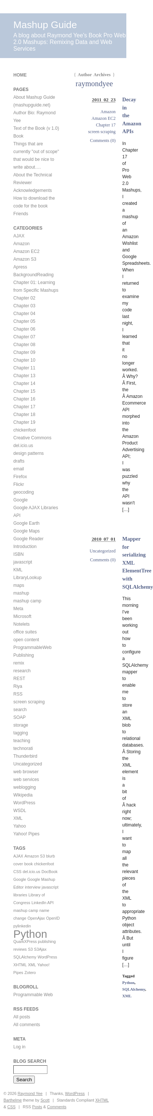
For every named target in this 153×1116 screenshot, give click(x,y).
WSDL (19, 810)
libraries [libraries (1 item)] (20, 895)
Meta (18, 608)
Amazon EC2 (104, 118)
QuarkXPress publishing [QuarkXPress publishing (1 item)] (34, 941)
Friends (20, 213)
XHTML (102, 1100)
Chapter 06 (24, 329)
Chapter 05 (24, 321)
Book (18, 136)
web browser (26, 771)
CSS (11, 1107)
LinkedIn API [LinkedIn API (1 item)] (42, 902)
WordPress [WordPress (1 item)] (47, 957)
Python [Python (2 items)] (30, 934)
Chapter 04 (24, 313)
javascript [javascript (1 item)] (50, 887)
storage (20, 725)
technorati (23, 748)
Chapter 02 (24, 298)
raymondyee (94, 84)
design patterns (28, 453)
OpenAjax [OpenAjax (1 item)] (36, 918)
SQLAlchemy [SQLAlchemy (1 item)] (24, 957)
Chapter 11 (24, 368)
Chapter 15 (24, 391)
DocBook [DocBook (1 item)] (49, 871)
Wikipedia (23, 795)
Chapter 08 (24, 344)
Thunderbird (25, 756)
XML (127, 996)
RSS (18, 694)
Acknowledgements (32, 190)
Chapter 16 (24, 399)
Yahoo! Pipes (26, 833)
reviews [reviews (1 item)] (20, 949)
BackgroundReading (33, 274)
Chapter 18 (24, 414)
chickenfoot (24, 430)
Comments (56, 1107)
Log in (19, 1046)
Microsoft (22, 616)
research (22, 670)
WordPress (24, 802)
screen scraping (102, 131)
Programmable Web (33, 994)
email (18, 468)
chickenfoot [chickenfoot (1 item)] (44, 864)
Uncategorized (103, 551)
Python (128, 982)
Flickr (18, 484)
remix (18, 663)
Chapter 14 (24, 383)
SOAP (19, 717)
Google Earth (26, 523)
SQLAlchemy (133, 989)
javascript (22, 562)
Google (20, 500)
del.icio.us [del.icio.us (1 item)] (31, 871)
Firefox (20, 476)
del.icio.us (23, 445)
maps (18, 585)
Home (20, 75)
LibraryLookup (27, 577)
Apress (20, 267)
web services (26, 779)
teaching (21, 740)
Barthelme (13, 1100)
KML (18, 569)
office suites (25, 632)
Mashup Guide (45, 24)
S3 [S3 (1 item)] (30, 949)
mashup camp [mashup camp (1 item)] (25, 910)
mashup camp (27, 600)
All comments (26, 1024)
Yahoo (19, 826)
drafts (18, 461)
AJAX (18, 236)
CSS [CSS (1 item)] (17, 871)
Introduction (25, 546)
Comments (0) (103, 140)
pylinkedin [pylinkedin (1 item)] (22, 926)
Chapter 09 (24, 352)
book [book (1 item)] (28, 864)
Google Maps (26, 531)
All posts (21, 1016)
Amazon (108, 111)
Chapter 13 (24, 375)
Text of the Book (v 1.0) (36, 128)
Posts (37, 1107)
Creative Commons (32, 437)
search (20, 709)
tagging (20, 732)
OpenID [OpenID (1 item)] (53, 918)
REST (19, 678)
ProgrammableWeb (32, 647)
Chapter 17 (106, 125)
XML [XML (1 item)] (32, 965)
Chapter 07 (24, 336)
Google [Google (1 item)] (19, 879)
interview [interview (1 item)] (32, 887)
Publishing (23, 655)
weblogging (24, 787)
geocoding (23, 492)
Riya (17, 686)
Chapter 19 (24, 422)
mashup (21, 593)
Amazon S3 (24, 259)
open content (26, 639)
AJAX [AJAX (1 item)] (18, 856)
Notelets (21, 624)
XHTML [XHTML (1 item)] (20, 965)
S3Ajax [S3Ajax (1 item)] (40, 949)
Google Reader (28, 538)
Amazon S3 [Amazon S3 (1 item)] (34, 856)
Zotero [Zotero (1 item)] (30, 972)
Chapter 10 (24, 360)
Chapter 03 (24, 305)
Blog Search (29, 1061)
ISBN (18, 554)
